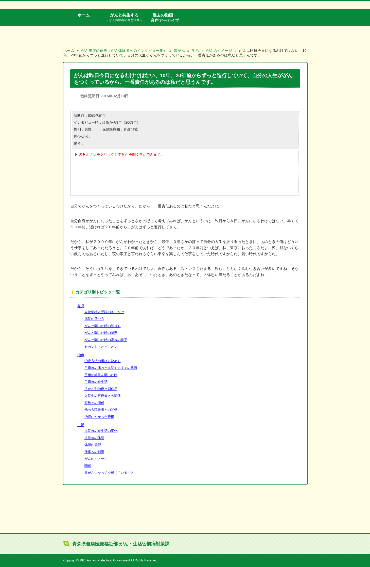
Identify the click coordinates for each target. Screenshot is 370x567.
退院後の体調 (94, 438)
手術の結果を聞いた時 (100, 375)
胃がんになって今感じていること (109, 473)
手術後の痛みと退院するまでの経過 (110, 368)
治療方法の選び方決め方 (102, 361)
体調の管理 (92, 445)
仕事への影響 (94, 452)
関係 (87, 466)
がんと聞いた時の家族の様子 (105, 340)
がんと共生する (124, 17)
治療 (80, 355)
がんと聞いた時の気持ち (102, 326)
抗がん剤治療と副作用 (100, 389)
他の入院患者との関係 (100, 410)
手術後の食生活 (96, 382)
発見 (80, 306)
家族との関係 (94, 403)
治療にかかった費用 (99, 417)
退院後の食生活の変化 (100, 431)
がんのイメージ (96, 459)
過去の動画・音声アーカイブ (165, 18)
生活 (80, 425)
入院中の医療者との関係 (102, 396)
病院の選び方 (94, 319)
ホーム (84, 15)
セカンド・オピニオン (100, 347)
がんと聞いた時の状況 (100, 333)
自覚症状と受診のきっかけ (104, 312)
